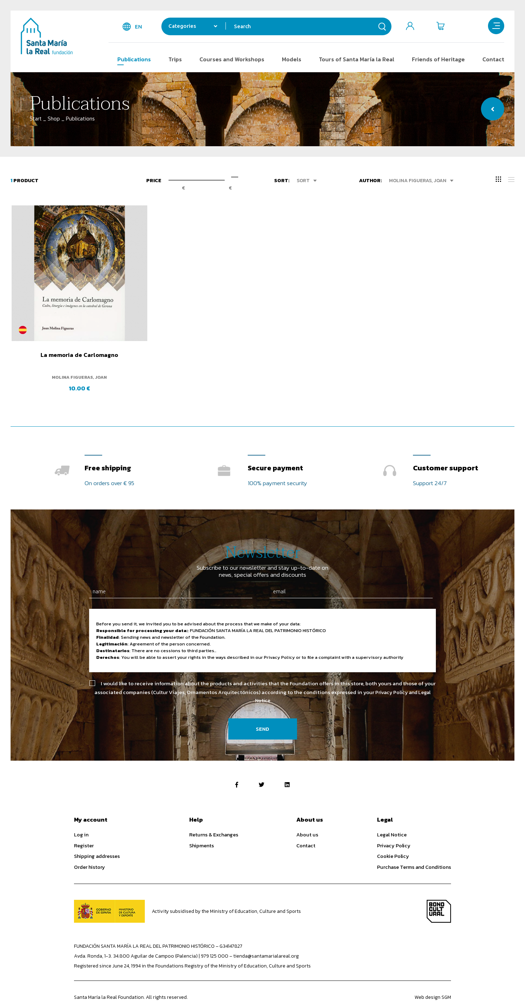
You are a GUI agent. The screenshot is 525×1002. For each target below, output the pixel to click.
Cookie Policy (393, 837)
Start (36, 118)
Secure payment (276, 446)
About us (307, 815)
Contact (493, 59)
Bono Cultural (439, 892)
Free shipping (109, 446)
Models (291, 59)
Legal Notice (392, 815)
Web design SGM (433, 978)
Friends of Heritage (438, 59)
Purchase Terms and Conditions (414, 848)
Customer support (445, 446)
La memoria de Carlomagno (70, 336)
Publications (134, 59)
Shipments (201, 826)
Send (262, 710)
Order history (89, 848)
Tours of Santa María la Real (356, 59)
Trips (175, 59)
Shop (54, 118)
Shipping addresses (97, 837)
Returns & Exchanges (213, 815)
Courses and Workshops (231, 59)
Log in (81, 815)
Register (84, 826)
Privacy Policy (393, 826)
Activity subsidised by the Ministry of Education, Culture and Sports (227, 892)
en (138, 27)
